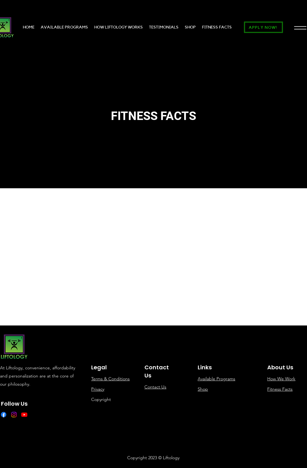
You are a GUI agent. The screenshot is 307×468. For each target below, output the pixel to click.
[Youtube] (24, 414)
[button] (300, 27)
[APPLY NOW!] (263, 27)
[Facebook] (3, 414)
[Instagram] (14, 414)
